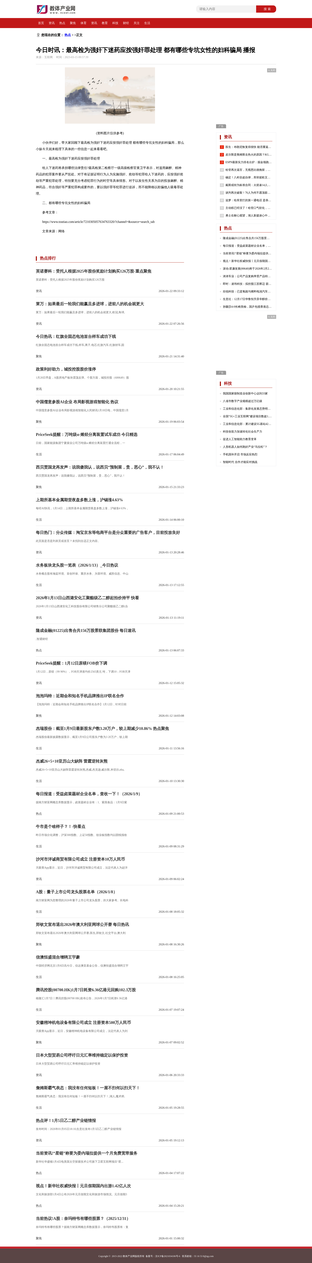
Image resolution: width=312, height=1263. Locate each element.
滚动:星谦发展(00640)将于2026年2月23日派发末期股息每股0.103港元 (247, 268)
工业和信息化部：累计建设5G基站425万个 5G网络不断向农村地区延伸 (247, 423)
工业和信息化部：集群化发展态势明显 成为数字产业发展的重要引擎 (247, 408)
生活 (147, 23)
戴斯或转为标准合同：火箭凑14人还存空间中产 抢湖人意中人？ (248, 185)
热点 (62, 23)
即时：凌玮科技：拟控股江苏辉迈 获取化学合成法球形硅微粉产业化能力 (247, 283)
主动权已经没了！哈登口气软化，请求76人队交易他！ (248, 208)
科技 (115, 23)
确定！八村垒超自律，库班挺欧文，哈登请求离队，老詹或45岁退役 (248, 177)
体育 (84, 23)
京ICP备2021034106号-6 (167, 1256)
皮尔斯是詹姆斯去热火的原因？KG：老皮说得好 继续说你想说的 (248, 155)
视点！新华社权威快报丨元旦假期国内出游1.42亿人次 (247, 261)
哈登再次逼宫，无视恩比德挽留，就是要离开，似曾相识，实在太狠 (248, 170)
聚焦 (73, 23)
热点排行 (48, 258)
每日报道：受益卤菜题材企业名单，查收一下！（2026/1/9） (247, 245)
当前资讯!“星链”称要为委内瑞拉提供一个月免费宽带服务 (247, 253)
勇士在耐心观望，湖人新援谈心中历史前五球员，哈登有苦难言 (248, 215)
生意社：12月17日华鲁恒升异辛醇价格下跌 (247, 299)
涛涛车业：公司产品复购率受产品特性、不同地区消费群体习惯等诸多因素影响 (247, 276)
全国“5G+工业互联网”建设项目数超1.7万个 (247, 416)
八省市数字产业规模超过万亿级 (242, 401)
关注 (137, 23)
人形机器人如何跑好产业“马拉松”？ (245, 446)
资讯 (52, 23)
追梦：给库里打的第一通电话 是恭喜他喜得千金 (248, 200)
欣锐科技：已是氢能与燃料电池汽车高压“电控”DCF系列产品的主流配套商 (247, 291)
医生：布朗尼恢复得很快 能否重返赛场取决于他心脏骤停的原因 (248, 147)
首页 (41, 23)
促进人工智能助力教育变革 (240, 439)
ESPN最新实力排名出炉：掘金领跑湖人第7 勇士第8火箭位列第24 (248, 162)
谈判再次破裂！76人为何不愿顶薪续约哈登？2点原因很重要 (248, 193)
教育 (105, 23)
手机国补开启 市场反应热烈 (240, 454)
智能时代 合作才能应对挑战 (240, 462)
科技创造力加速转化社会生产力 (242, 431)
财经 (126, 23)
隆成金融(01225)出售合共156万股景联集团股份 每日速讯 (247, 238)
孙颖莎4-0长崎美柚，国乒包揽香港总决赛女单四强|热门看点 (247, 306)
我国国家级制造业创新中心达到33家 (245, 393)
